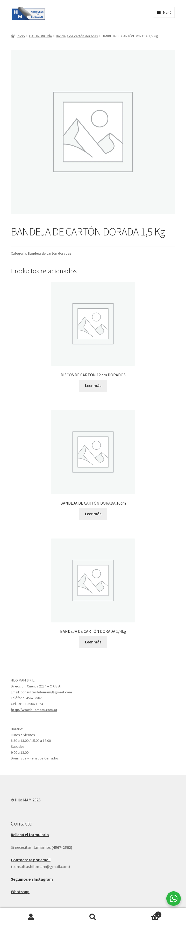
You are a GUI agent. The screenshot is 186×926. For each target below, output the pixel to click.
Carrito (143, 913)
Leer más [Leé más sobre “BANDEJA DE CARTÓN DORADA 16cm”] (93, 513)
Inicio (21, 36)
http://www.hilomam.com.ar (34, 709)
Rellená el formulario (30, 834)
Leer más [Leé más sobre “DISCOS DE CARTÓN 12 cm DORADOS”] (93, 385)
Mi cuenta (31, 917)
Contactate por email (31, 859)
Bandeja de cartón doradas (77, 36)
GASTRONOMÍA (40, 36)
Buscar (93, 917)
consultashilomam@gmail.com (46, 692)
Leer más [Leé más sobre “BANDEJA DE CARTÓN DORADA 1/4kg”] (93, 641)
